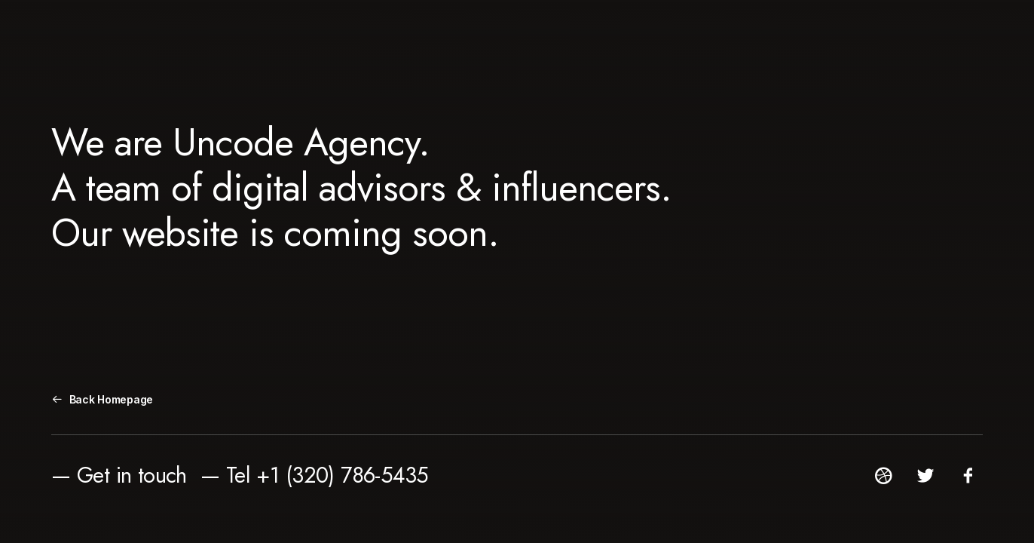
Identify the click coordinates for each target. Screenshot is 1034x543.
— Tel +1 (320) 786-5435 (314, 475)
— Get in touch (119, 475)
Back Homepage (102, 399)
